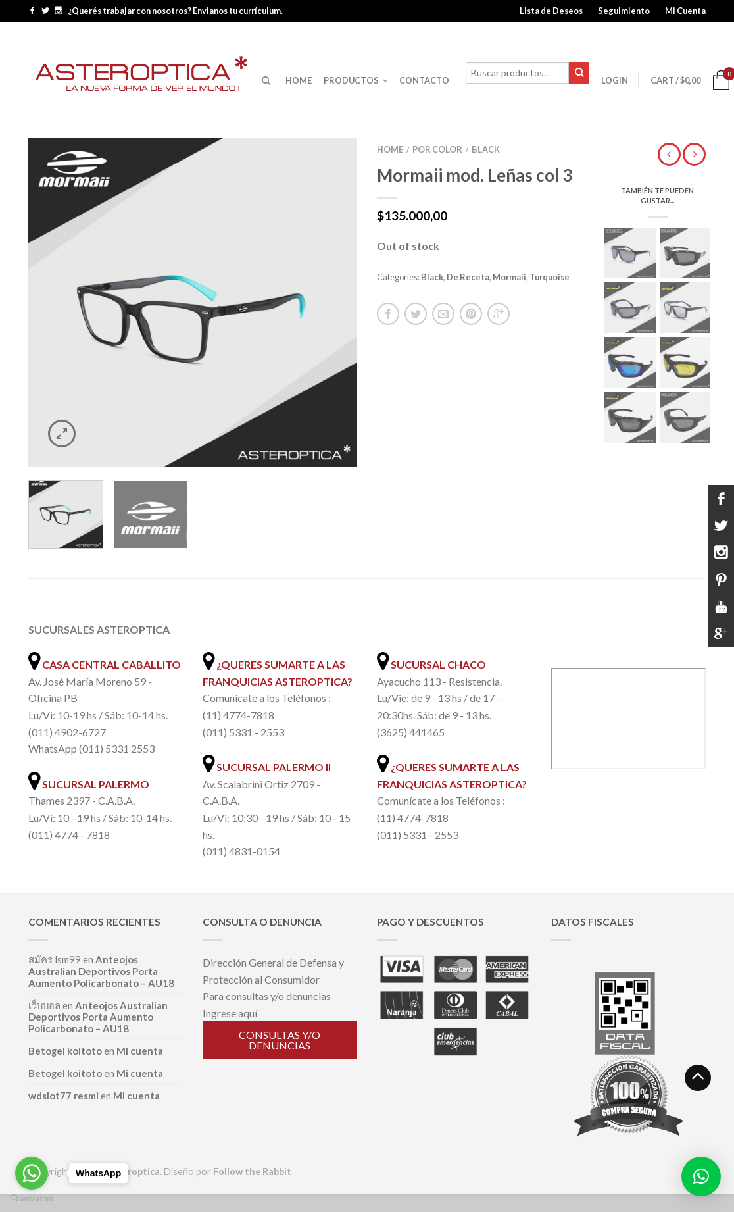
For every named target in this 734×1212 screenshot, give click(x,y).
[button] (701, 1176)
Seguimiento (624, 10)
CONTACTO (424, 80)
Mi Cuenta (685, 10)
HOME (298, 80)
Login (614, 80)
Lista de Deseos (551, 10)
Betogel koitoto (65, 1051)
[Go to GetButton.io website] (32, 1198)
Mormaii (509, 277)
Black (486, 149)
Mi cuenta (139, 1051)
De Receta (468, 277)
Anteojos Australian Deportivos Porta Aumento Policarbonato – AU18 (101, 971)
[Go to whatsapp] (31, 1173)
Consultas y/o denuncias (279, 1039)
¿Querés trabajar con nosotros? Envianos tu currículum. (175, 11)
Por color (437, 149)
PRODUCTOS (351, 80)
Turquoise (549, 277)
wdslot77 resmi (63, 1095)
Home (390, 149)
